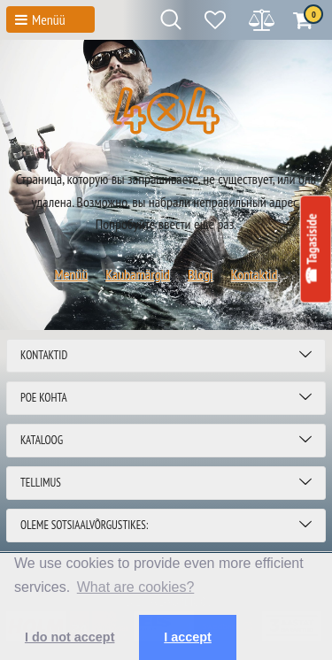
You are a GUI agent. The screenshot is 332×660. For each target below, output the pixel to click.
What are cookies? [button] (136, 587)
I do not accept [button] (70, 637)
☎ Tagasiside (311, 249)
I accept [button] (188, 637)
